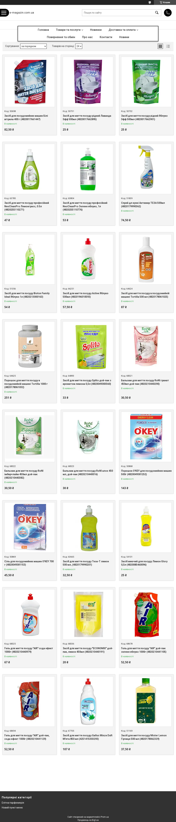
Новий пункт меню (12, 807)
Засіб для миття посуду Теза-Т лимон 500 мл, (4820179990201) (86, 563)
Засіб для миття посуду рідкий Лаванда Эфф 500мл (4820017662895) (87, 117)
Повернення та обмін (61, 37)
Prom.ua (105, 817)
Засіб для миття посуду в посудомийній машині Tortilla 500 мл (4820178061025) (145, 295)
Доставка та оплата (122, 29)
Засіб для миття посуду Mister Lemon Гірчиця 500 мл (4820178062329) (144, 737)
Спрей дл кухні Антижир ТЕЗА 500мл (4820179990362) (143, 205)
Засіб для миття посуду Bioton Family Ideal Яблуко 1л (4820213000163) (26, 295)
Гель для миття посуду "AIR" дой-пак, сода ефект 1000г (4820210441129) (26, 737)
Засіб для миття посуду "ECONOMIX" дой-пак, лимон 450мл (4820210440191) (88, 650)
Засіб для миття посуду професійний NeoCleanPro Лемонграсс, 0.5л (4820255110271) (26, 206)
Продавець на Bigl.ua (88, 820)
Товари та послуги (68, 29)
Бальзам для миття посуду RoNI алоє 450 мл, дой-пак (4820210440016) (88, 472)
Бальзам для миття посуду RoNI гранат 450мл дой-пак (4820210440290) (145, 382)
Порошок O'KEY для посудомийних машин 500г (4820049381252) (146, 472)
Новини (124, 37)
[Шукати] (157, 13)
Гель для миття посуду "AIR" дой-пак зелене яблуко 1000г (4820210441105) (143, 650)
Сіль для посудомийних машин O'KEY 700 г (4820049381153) (29, 563)
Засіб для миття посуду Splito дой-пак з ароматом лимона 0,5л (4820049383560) (87, 382)
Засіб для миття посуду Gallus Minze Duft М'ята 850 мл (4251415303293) (87, 737)
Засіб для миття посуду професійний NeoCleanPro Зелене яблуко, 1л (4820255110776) (85, 206)
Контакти (106, 37)
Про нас (87, 37)
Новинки (96, 29)
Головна (43, 29)
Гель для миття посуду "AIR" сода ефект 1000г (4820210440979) (28, 650)
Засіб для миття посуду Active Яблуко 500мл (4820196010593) (85, 295)
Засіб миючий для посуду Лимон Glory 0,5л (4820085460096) (144, 563)
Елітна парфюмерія (13, 802)
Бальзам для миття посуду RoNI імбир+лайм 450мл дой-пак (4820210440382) (23, 474)
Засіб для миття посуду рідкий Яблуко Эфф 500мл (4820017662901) (144, 117)
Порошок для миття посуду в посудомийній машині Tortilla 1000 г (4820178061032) (26, 384)
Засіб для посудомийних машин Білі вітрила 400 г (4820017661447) (26, 117)
